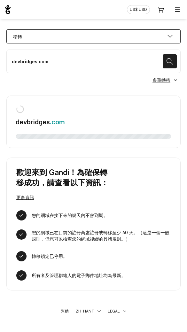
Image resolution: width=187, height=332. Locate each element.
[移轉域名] (93, 61)
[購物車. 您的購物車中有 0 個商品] (161, 9)
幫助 (65, 311)
